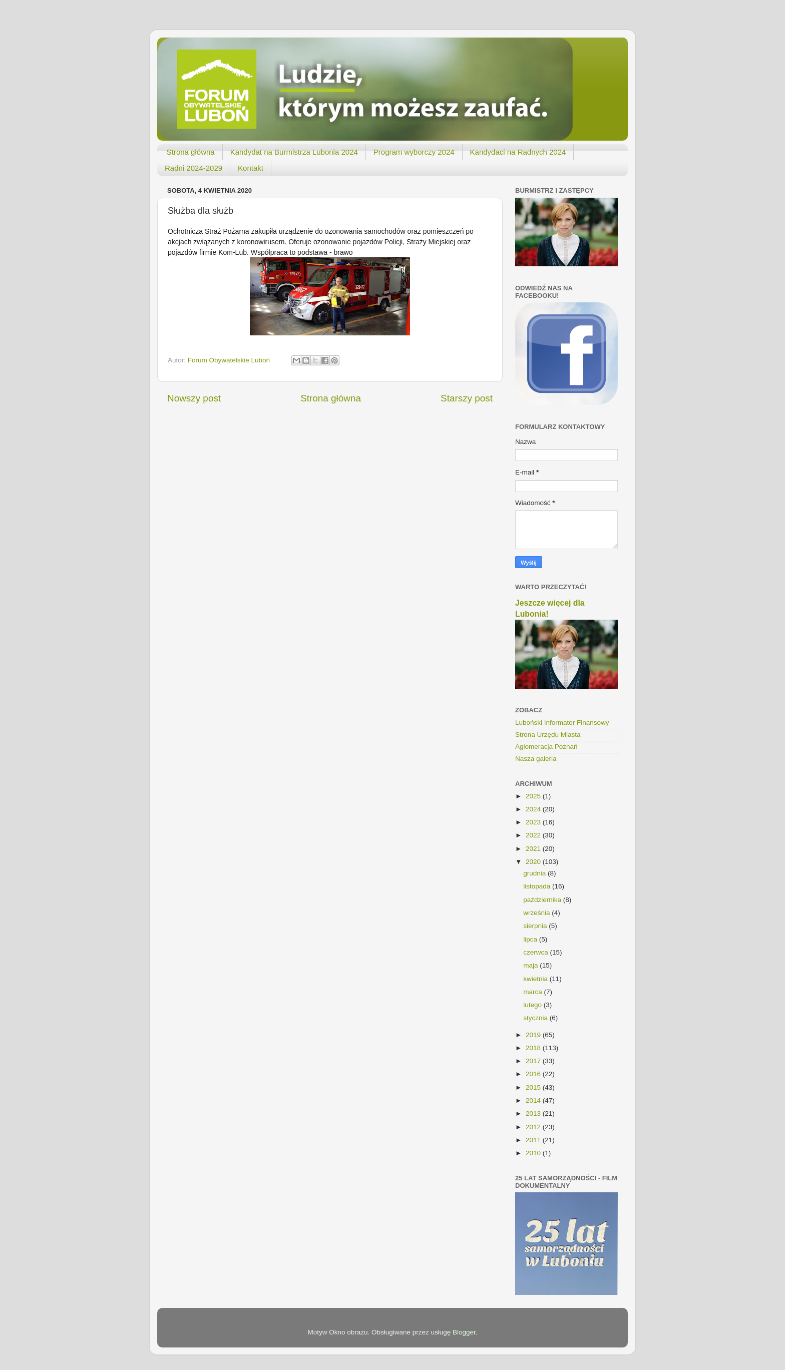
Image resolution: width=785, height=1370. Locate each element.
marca (533, 992)
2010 (534, 1153)
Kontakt (250, 168)
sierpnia (536, 926)
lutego (533, 1005)
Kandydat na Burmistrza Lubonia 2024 (294, 152)
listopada (537, 886)
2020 (534, 861)
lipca (531, 939)
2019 (534, 1035)
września (537, 913)
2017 (534, 1061)
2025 (534, 796)
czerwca (536, 952)
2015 (534, 1087)
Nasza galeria (536, 758)
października (543, 899)
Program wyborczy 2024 (414, 152)
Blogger (464, 1332)
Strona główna (191, 152)
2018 (534, 1048)
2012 (534, 1127)
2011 (534, 1140)
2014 (534, 1100)
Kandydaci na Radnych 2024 (518, 152)
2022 (534, 835)
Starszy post (467, 398)
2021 (534, 848)
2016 (534, 1074)
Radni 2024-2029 (193, 168)
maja (531, 965)
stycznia (536, 1018)
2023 (534, 822)
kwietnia (536, 979)
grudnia (535, 873)
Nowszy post (194, 398)
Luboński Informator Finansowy (562, 722)
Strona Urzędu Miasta (548, 734)
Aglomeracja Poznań (546, 746)
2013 (534, 1113)
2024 (534, 809)
